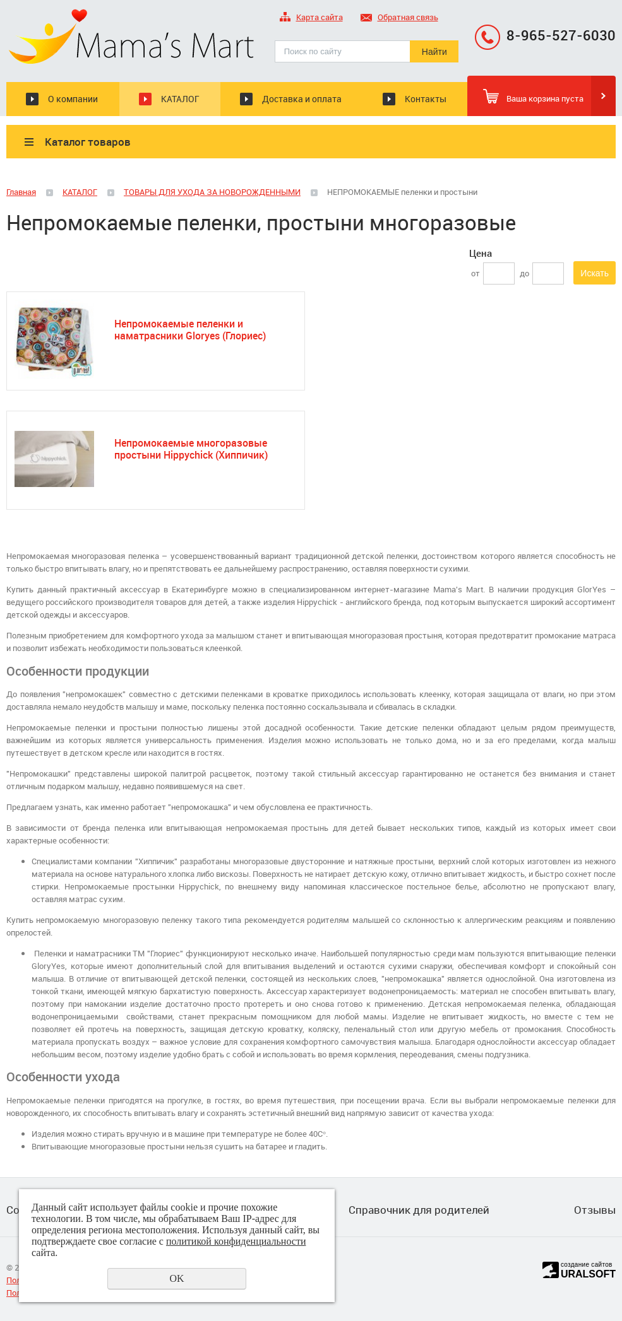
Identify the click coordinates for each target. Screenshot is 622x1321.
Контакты (425, 99)
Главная (21, 191)
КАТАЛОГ (180, 99)
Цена (480, 253)
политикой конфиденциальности (236, 1241)
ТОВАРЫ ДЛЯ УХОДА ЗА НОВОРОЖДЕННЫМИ (212, 191)
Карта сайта (311, 18)
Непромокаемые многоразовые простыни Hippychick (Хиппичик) (191, 449)
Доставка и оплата (302, 99)
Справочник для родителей (419, 1210)
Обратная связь (399, 18)
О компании (73, 99)
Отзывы (595, 1210)
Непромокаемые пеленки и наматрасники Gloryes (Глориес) (190, 330)
